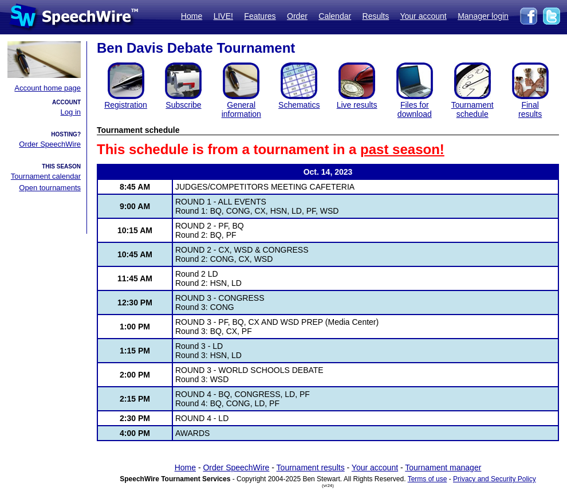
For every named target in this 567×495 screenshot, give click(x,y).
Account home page (47, 88)
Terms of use (427, 479)
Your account (423, 16)
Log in (71, 112)
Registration (125, 104)
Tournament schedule (472, 109)
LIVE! (223, 16)
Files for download (414, 109)
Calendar (334, 16)
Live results (357, 104)
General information (241, 109)
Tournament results (311, 467)
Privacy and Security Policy (494, 479)
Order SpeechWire (50, 144)
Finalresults (530, 109)
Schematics (299, 104)
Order (297, 16)
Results (376, 16)
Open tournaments (50, 187)
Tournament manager (443, 467)
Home (191, 16)
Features (259, 16)
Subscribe (183, 104)
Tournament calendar (46, 176)
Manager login (483, 16)
